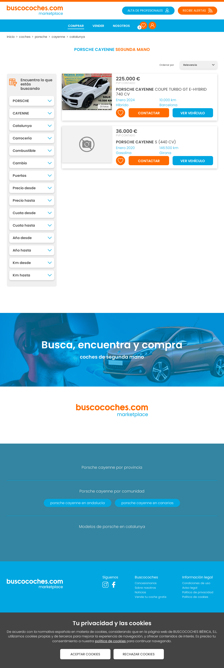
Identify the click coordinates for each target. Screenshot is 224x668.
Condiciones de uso (196, 583)
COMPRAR (76, 26)
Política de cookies (195, 597)
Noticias (140, 592)
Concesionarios (146, 583)
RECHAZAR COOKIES (139, 654)
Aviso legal (189, 588)
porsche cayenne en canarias (147, 502)
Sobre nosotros (145, 588)
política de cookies (110, 641)
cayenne (58, 37)
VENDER (98, 26)
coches (24, 37)
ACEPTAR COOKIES (85, 654)
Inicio (11, 37)
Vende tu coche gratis (150, 597)
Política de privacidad (197, 592)
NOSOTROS (121, 26)
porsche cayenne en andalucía (77, 502)
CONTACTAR (149, 113)
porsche (41, 37)
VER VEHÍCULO (192, 113)
